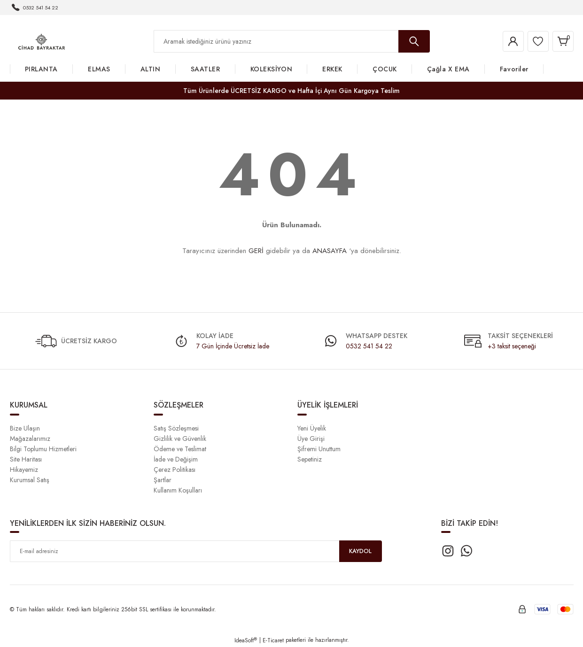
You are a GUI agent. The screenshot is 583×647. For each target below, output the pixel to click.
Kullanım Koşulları (178, 490)
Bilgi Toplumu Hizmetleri (43, 449)
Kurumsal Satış (29, 480)
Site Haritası (26, 459)
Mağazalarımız (30, 438)
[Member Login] (505, 41)
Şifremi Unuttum (319, 449)
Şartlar (162, 480)
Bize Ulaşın (25, 428)
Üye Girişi (311, 438)
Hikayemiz (24, 469)
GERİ (256, 251)
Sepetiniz (309, 459)
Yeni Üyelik (311, 428)
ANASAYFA (329, 251)
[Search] (292, 41)
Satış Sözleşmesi (176, 428)
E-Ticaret (273, 640)
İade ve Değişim (176, 459)
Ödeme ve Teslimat (180, 449)
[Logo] (41, 41)
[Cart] (561, 41)
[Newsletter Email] (196, 551)
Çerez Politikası (174, 469)
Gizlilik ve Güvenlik (180, 438)
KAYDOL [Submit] (360, 551)
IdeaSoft (245, 640)
